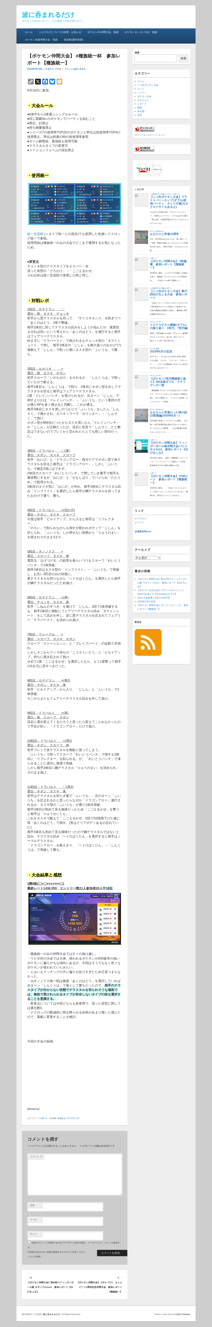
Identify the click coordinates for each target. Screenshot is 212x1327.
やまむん (49, 69)
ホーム (28, 32)
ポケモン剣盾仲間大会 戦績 (41, 39)
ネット (140, 88)
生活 (139, 115)
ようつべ (139, 522)
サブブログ (140, 518)
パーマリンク (72, 1118)
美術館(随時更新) (73, 39)
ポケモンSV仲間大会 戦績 (103, 32)
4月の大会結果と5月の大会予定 (153, 597)
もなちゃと (143, 100)
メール (33, 1219)
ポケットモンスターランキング (150, 135)
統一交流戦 (35, 234)
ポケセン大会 (144, 96)
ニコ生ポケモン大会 (147, 85)
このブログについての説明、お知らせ (60, 32)
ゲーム (140, 81)
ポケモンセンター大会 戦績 (141, 32)
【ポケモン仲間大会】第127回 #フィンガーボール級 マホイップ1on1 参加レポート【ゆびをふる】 (162, 583)
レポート (43, 1118)
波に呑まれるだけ (48, 14)
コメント (36, 1156)
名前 (32, 1205)
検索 (137, 52)
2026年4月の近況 (146, 601)
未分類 (140, 111)
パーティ (142, 92)
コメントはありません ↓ (75, 69)
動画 (139, 107)
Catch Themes (182, 1314)
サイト (33, 1234)
